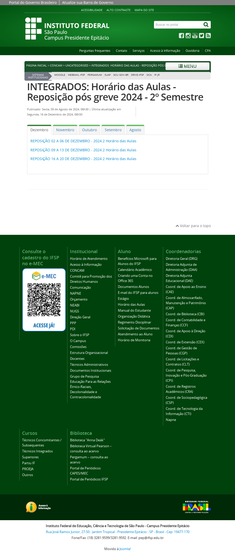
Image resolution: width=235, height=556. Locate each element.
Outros (27, 475)
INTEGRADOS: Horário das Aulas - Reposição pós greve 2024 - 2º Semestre (115, 91)
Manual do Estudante (134, 310)
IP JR (157, 75)
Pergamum (95, 75)
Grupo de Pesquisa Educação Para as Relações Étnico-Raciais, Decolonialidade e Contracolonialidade (90, 386)
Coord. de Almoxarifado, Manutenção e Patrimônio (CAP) (186, 303)
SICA (149, 75)
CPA (208, 50)
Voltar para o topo (193, 225)
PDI (72, 329)
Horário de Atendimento (89, 258)
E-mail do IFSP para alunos (138, 293)
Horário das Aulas (131, 304)
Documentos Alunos (133, 287)
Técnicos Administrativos (89, 364)
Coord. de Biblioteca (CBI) (185, 314)
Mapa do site (144, 10)
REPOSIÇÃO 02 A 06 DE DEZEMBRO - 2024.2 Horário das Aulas (83, 140)
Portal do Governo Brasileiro (33, 2)
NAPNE (75, 293)
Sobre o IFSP (79, 335)
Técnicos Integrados (37, 451)
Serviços (139, 50)
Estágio (123, 298)
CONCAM (56, 65)
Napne (171, 420)
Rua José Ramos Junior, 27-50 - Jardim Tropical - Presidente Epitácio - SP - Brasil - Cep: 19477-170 (117, 532)
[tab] (39, 130)
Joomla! (125, 549)
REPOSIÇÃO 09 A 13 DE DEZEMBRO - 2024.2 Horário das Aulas (83, 149)
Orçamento (79, 299)
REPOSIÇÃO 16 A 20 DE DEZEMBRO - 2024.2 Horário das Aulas (83, 158)
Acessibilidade (91, 10)
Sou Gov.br (120, 75)
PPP (73, 323)
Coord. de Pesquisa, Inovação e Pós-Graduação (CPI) (186, 375)
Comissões (78, 347)
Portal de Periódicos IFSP (89, 479)
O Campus (78, 341)
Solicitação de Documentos (138, 328)
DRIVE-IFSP (137, 75)
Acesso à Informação (165, 50)
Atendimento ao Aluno (135, 334)
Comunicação (80, 287)
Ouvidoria (192, 50)
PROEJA (27, 469)
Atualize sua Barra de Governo (87, 2)
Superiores (30, 457)
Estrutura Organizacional (89, 353)
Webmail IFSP (76, 75)
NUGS (74, 311)
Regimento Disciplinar (134, 322)
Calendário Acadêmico (135, 270)
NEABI (75, 305)
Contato (121, 50)
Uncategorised (76, 65)
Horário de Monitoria (134, 340)
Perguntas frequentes (94, 50)
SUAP (108, 75)
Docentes (77, 358)
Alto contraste (118, 10)
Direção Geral (80, 317)
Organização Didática (134, 316)
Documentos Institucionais (90, 370)
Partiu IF (28, 463)
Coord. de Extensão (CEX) (185, 342)
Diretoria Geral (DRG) (181, 258)
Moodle (59, 75)
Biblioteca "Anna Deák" (87, 440)
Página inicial (36, 65)
